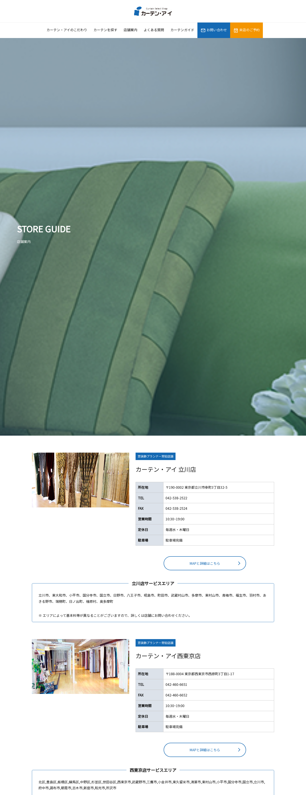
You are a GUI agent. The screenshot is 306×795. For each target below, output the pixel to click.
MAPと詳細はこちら (205, 563)
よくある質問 (154, 29)
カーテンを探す (105, 29)
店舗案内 (130, 29)
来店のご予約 (246, 30)
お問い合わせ (214, 30)
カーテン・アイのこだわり (67, 29)
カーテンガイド (182, 29)
